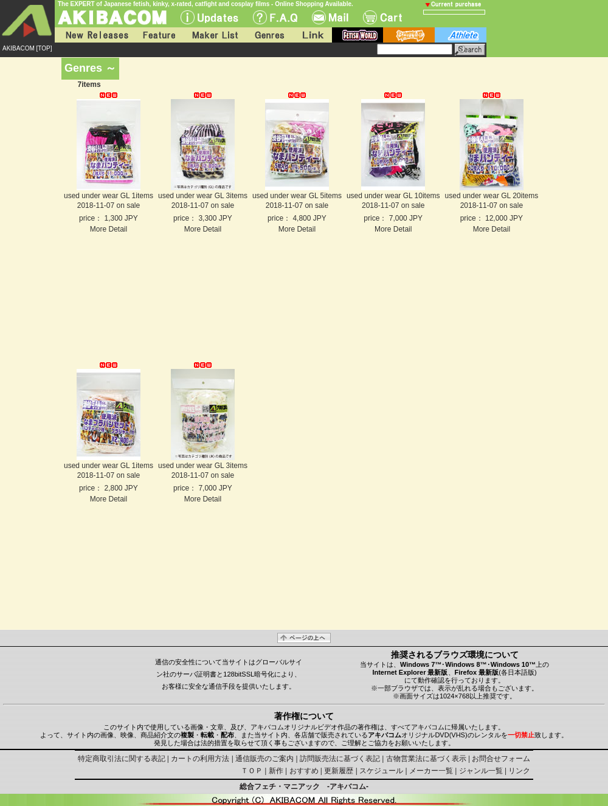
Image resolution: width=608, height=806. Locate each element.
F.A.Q (275, 17)
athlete (460, 35)
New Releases (94, 35)
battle (409, 35)
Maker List (215, 35)
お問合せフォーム (501, 758)
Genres (269, 35)
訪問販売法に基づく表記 (340, 758)
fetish (357, 35)
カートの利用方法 (200, 758)
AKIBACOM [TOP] (27, 48)
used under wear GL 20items (492, 195)
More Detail (108, 229)
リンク (519, 770)
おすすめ (304, 770)
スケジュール (381, 770)
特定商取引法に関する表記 (121, 758)
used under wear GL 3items (202, 195)
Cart (382, 17)
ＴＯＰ (252, 770)
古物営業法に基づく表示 (426, 758)
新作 (276, 770)
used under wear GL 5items (297, 195)
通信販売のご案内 (264, 758)
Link (312, 35)
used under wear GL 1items (108, 195)
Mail (330, 17)
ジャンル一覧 (481, 770)
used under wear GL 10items (393, 195)
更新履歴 (338, 770)
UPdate (209, 17)
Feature (159, 35)
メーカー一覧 (431, 770)
